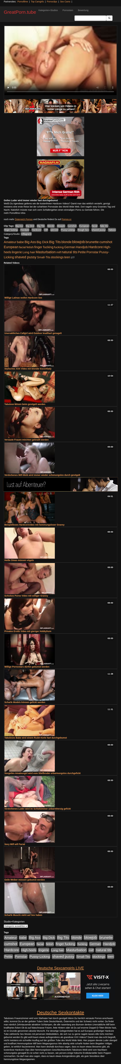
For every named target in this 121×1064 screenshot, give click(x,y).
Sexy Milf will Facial (14, 844)
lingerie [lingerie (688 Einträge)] (17, 252)
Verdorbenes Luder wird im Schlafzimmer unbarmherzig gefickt (37, 808)
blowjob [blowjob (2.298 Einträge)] (78, 242)
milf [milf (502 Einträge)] (58, 252)
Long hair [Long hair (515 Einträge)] (29, 252)
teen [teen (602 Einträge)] (67, 257)
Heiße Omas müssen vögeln (19, 560)
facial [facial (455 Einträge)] (22, 247)
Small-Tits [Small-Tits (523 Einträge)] (43, 257)
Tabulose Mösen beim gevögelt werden (24, 404)
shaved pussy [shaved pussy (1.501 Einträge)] (25, 257)
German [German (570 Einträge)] (69, 247)
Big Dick (30, 226)
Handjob (25, 230)
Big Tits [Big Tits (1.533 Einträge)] (55, 242)
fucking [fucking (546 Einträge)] (59, 247)
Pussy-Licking (68, 230)
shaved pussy (98, 230)
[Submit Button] (109, 18)
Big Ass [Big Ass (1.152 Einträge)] (30, 242)
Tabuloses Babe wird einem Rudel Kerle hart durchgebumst (35, 737)
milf (46, 230)
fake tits (104, 226)
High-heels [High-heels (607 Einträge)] (28, 950)
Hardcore (36, 230)
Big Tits (40, 226)
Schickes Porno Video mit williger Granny (26, 595)
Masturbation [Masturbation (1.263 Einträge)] (46, 252)
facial (94, 226)
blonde (51, 226)
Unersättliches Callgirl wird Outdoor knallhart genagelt (33, 333)
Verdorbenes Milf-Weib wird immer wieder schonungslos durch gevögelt (42, 475)
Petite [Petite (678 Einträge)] (82, 252)
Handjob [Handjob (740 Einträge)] (82, 247)
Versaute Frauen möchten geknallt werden (26, 439)
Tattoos (111, 230)
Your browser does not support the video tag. (60, 60)
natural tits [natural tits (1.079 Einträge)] (69, 252)
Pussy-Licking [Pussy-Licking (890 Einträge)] (40, 956)
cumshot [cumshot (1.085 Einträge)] (105, 242)
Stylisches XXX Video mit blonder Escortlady (28, 368)
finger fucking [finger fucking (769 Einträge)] (43, 247)
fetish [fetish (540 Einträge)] (30, 247)
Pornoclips (52, 1)
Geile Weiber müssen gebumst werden (24, 879)
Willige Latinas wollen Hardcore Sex (23, 297)
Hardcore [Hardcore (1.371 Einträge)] (95, 247)
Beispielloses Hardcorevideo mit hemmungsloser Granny (34, 524)
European (84, 226)
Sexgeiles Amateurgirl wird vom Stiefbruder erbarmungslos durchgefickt (42, 773)
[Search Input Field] (90, 18)
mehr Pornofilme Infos (14, 213)
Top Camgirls (37, 1)
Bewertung (83, 10)
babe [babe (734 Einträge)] (20, 242)
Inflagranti (26, 234)
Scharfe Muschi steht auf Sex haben (23, 915)
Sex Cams (65, 1)
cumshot (72, 226)
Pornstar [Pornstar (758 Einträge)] (92, 252)
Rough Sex (83, 230)
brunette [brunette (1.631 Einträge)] (92, 242)
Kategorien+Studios (48, 10)
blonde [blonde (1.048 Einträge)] (66, 242)
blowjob (61, 226)
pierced (54, 230)
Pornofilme (22, 1)
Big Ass (19, 226)
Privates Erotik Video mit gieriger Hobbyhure (27, 631)
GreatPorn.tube (20, 12)
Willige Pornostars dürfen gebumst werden (26, 666)
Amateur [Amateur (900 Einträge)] (10, 242)
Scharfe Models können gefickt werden (24, 702)
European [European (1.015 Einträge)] (11, 247)
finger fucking (10, 230)
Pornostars (68, 10)
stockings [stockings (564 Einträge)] (57, 257)
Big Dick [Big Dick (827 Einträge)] (43, 242)
